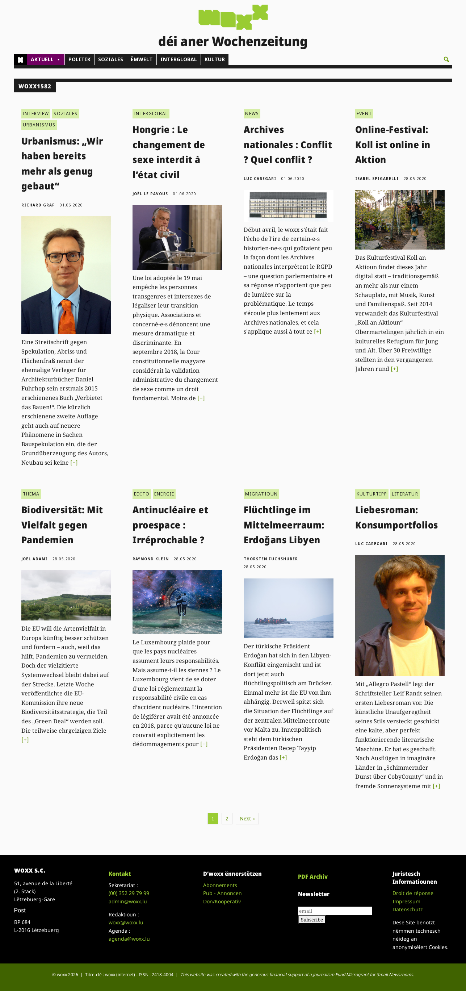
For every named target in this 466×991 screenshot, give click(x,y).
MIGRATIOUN (261, 494)
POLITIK (79, 59)
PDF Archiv (313, 877)
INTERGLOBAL (178, 59)
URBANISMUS (39, 125)
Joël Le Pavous (150, 193)
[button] (446, 59)
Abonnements (220, 885)
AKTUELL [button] (46, 59)
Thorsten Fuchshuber (271, 558)
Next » (247, 818)
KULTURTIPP (372, 494)
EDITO (142, 494)
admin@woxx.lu (128, 901)
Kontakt (120, 874)
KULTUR (215, 59)
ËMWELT (142, 59)
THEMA (31, 494)
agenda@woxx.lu (129, 938)
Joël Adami (34, 558)
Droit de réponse (412, 893)
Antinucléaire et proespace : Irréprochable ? (170, 524)
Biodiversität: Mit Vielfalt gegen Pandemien (62, 524)
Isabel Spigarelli (377, 178)
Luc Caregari (260, 178)
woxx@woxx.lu (126, 922)
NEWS (252, 113)
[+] (74, 463)
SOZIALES (110, 59)
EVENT (364, 113)
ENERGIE (164, 494)
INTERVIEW (36, 113)
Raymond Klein (151, 558)
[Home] (20, 59)
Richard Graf (38, 205)
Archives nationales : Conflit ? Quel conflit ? (288, 144)
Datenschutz (407, 909)
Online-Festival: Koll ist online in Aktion (393, 144)
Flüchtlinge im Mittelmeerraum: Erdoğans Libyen (284, 524)
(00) (129, 893)
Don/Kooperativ (222, 901)
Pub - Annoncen (222, 893)
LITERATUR (405, 494)
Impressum (406, 901)
